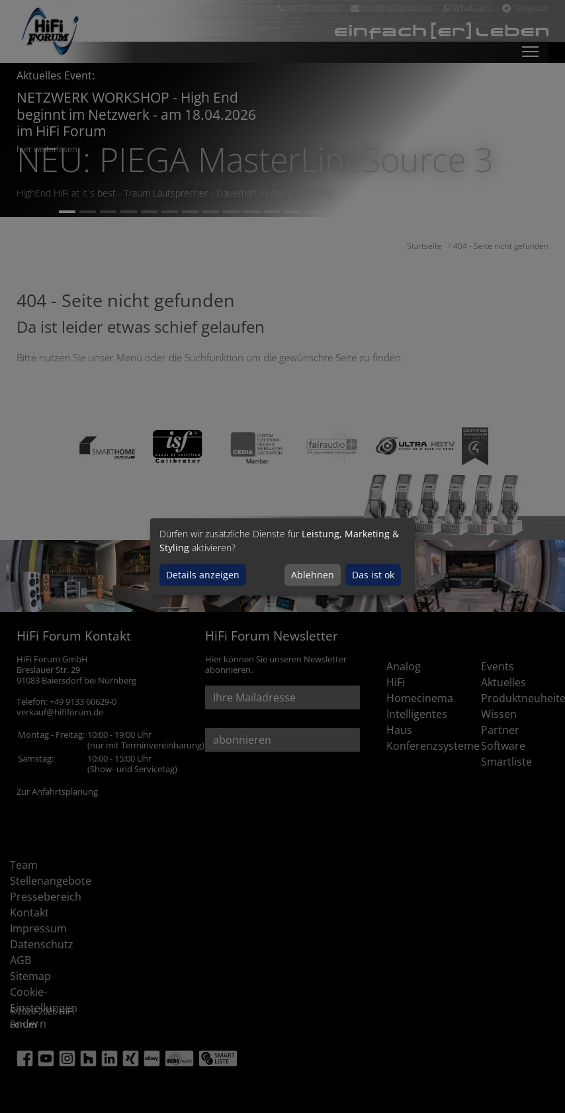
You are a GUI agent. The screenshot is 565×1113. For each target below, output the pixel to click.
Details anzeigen (202, 574)
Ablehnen (312, 574)
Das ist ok (373, 574)
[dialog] (282, 556)
